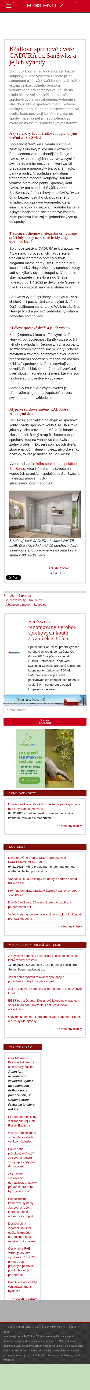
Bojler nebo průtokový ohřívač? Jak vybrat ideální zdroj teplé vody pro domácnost (21, 1157)
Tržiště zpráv (59, 568)
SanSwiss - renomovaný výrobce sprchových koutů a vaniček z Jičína (52, 629)
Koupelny (35, 600)
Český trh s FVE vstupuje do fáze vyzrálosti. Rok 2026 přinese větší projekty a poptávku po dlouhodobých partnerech (22, 1261)
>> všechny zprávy (24, 1298)
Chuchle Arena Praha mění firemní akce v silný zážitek (21, 1062)
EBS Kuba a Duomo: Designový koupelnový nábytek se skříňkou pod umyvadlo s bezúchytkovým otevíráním (43, 1005)
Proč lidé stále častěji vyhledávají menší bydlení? (22, 1286)
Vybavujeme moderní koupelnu (26, 604)
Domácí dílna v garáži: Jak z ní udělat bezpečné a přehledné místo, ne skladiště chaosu (21, 1232)
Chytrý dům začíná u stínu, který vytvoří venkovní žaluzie (22, 1137)
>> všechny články (69, 825)
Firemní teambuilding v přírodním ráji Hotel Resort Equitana (22, 1121)
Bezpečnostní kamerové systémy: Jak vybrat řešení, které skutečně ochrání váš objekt (21, 1207)
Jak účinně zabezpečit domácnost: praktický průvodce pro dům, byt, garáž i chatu (22, 1182)
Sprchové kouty (15, 600)
